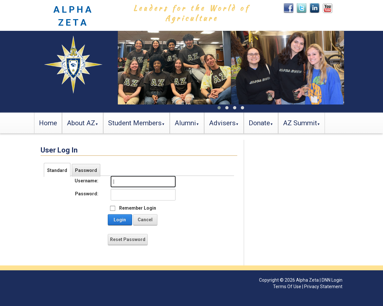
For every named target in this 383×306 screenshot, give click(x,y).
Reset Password (127, 239)
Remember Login (137, 208)
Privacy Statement (323, 286)
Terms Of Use (287, 286)
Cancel (145, 219)
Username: (86, 180)
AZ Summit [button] (300, 123)
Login (120, 219)
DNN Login (332, 280)
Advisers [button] (222, 123)
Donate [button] (259, 123)
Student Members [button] (135, 123)
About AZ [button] (81, 123)
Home (48, 123)
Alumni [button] (185, 123)
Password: (86, 193)
